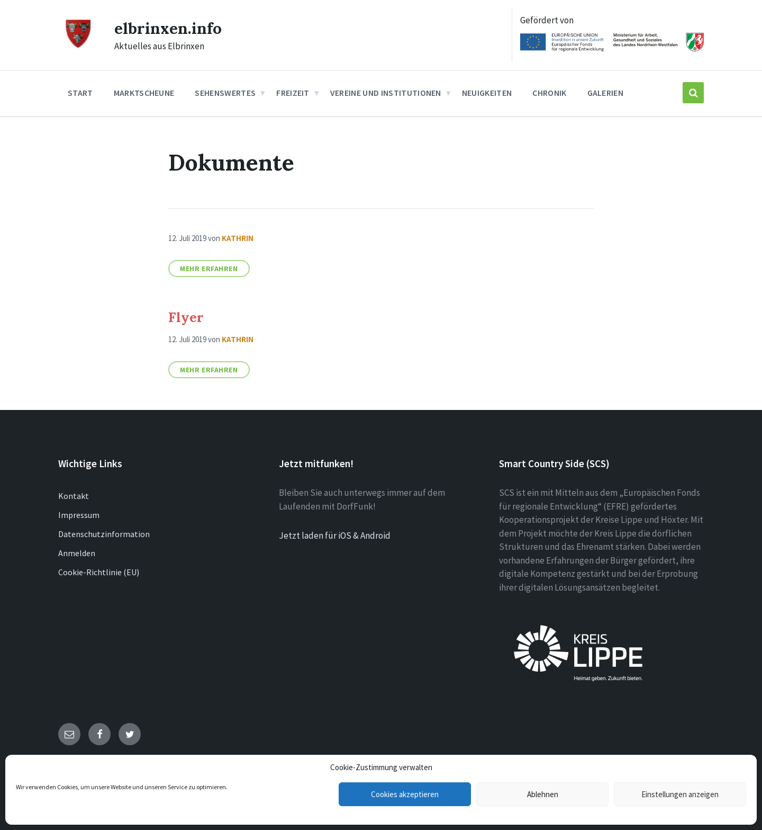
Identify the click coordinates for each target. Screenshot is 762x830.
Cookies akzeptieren (405, 794)
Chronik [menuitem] (549, 92)
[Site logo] (78, 46)
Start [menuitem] (80, 92)
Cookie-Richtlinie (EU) (98, 572)
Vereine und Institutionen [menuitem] (385, 92)
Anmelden (76, 553)
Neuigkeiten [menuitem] (487, 92)
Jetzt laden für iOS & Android (335, 535)
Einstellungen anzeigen (680, 794)
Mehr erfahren (209, 268)
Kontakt (73, 495)
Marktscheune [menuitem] (144, 92)
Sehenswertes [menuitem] (225, 92)
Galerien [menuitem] (605, 92)
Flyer (186, 317)
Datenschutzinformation (104, 534)
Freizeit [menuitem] (293, 92)
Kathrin (237, 238)
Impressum (78, 515)
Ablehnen (542, 794)
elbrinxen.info (168, 28)
